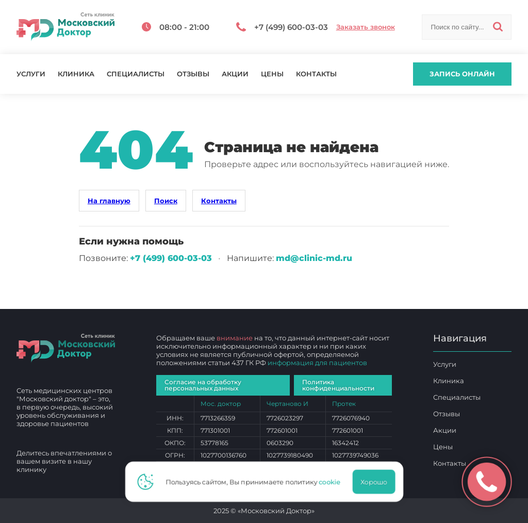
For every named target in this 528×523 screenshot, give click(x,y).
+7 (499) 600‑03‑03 (171, 258)
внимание (235, 338)
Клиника (76, 74)
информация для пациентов (317, 362)
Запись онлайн (462, 74)
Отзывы (193, 74)
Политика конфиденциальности (338, 385)
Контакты (316, 74)
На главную (109, 201)
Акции (235, 74)
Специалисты (135, 74)
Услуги (30, 74)
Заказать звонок (365, 27)
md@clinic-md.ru (314, 258)
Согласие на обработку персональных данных (202, 385)
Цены (272, 74)
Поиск (165, 201)
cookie (332, 482)
